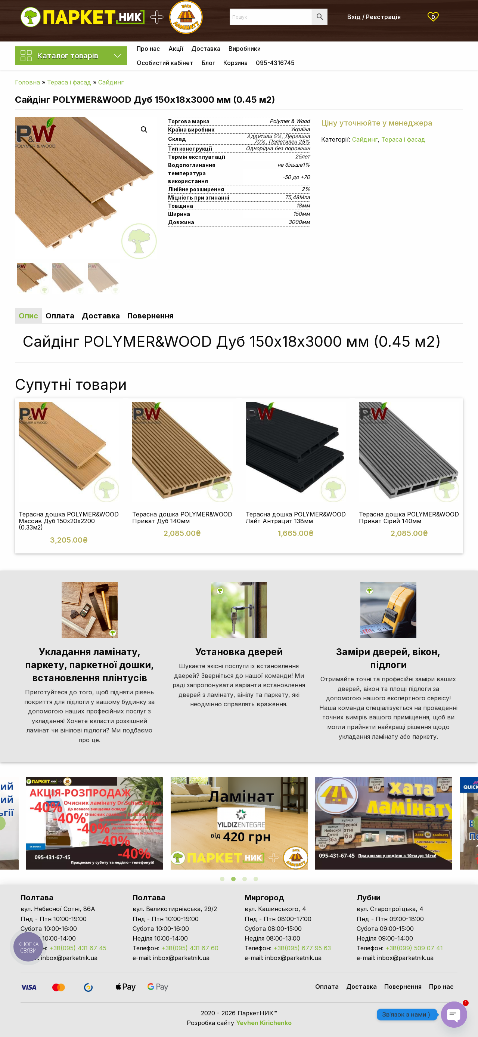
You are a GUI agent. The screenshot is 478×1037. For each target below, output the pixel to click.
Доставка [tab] (101, 315)
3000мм (299, 222)
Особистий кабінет (165, 63)
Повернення (403, 986)
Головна (27, 82)
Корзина (235, 63)
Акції (175, 48)
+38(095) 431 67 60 (189, 948)
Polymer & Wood (290, 121)
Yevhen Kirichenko (264, 1023)
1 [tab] (222, 879)
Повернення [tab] (150, 315)
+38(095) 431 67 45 (77, 948)
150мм (301, 213)
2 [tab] (233, 879)
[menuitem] (148, 48)
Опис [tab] (28, 315)
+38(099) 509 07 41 (414, 948)
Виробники (245, 48)
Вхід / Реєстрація (374, 17)
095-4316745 (275, 63)
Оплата (327, 986)
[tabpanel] (239, 823)
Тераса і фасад (69, 82)
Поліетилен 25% (289, 141)
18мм (303, 205)
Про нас (148, 48)
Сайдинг (111, 82)
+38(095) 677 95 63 (302, 948)
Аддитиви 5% (264, 136)
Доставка (205, 48)
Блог (208, 63)
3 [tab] (244, 879)
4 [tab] (256, 879)
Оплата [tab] (60, 315)
